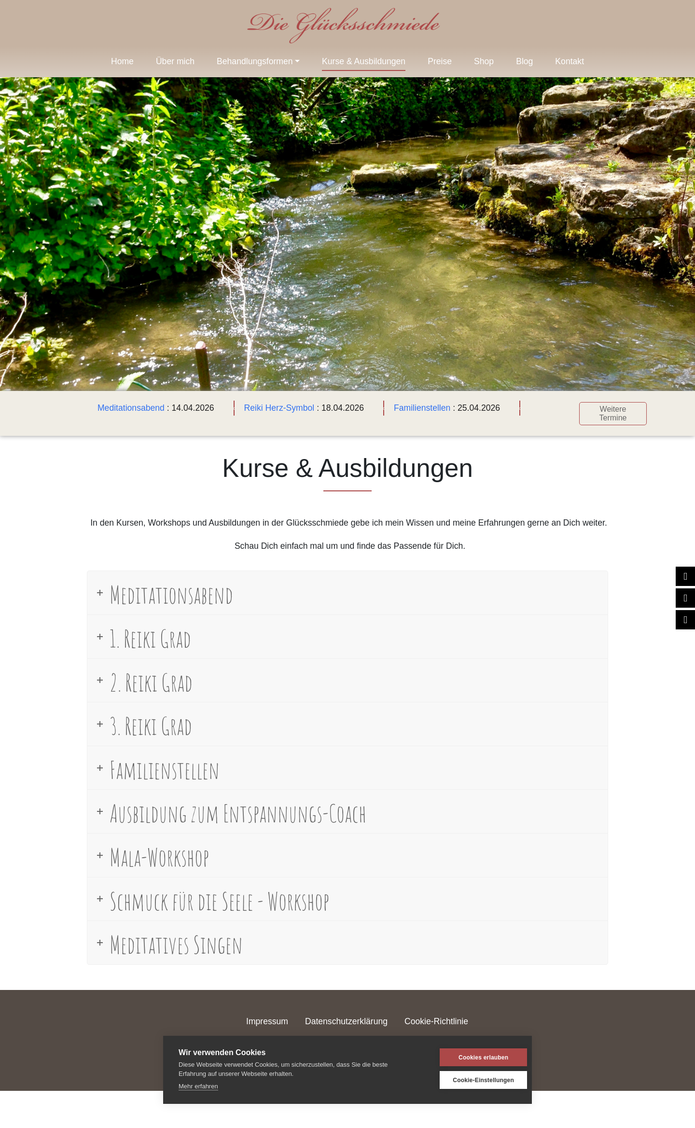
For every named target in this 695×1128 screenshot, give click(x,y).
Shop (484, 61)
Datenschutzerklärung (346, 1019)
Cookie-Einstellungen (470, 1080)
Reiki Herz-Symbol (277, 408)
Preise (440, 61)
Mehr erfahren (198, 1086)
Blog (524, 61)
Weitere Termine (611, 412)
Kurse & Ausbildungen (363, 61)
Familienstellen (420, 408)
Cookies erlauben (470, 1057)
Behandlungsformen (254, 61)
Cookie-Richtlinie (436, 1019)
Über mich (175, 61)
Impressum (267, 1019)
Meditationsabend (129, 408)
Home (122, 61)
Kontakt (569, 61)
